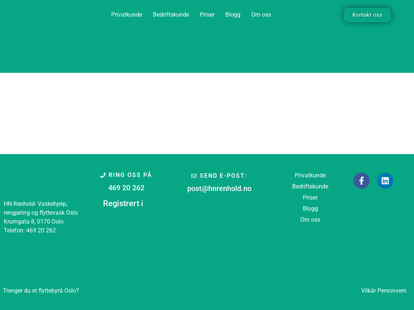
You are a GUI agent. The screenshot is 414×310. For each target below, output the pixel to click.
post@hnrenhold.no (219, 188)
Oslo (41, 290)
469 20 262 (126, 187)
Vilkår (368, 290)
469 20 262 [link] (41, 230)
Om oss (261, 14)
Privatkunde (126, 14)
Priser (207, 14)
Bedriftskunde (171, 14)
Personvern (392, 290)
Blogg (232, 14)
